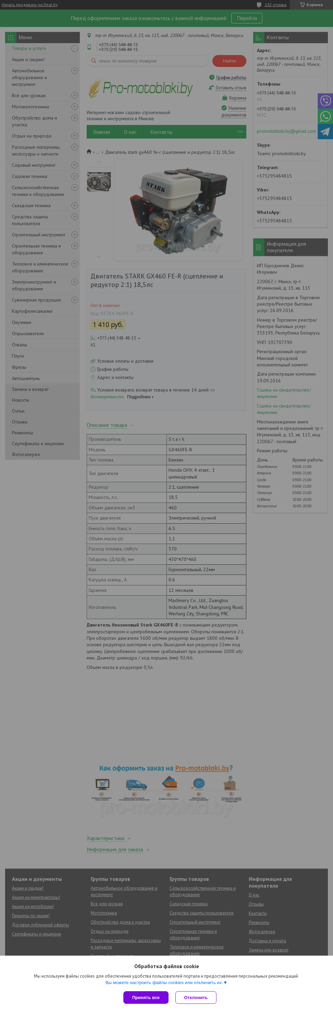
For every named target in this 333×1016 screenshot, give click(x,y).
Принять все (146, 997)
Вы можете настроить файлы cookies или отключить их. (164, 982)
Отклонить (196, 997)
